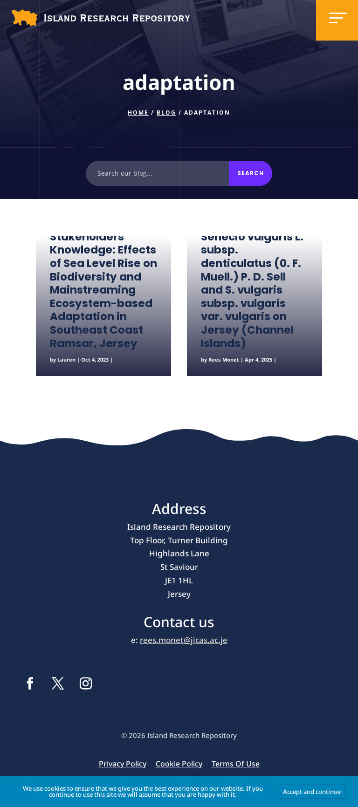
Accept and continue (312, 791)
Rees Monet (223, 359)
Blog (166, 112)
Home (138, 112)
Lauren (66, 359)
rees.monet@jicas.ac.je (183, 640)
